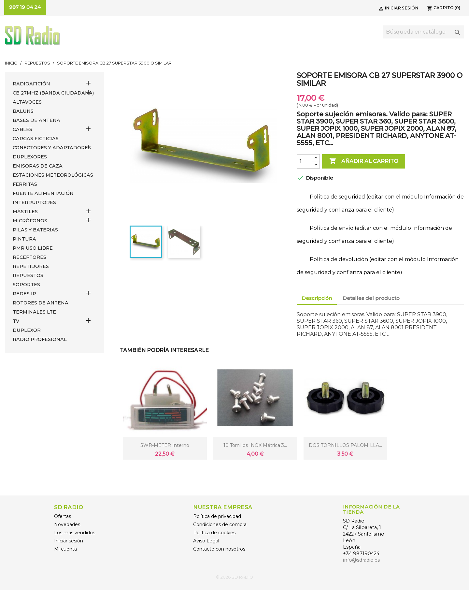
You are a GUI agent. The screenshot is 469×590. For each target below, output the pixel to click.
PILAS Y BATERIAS (35, 230)
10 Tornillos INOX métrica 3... (255, 445)
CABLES (22, 129)
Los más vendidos (74, 533)
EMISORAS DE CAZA (38, 166)
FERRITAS (25, 184)
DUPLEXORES (30, 157)
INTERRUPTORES (34, 202)
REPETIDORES (31, 266)
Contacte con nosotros (219, 549)
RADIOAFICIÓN (31, 84)
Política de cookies (214, 533)
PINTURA (24, 239)
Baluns (23, 111)
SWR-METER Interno (164, 445)
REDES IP (24, 294)
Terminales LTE (34, 312)
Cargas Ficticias (36, 138)
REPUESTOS (28, 275)
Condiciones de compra (220, 524)
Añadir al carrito (363, 161)
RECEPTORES (29, 257)
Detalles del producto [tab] (371, 298)
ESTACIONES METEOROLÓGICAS (53, 175)
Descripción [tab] (317, 298)
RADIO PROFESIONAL (40, 339)
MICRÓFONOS (30, 221)
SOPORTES (26, 285)
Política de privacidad (217, 516)
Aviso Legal (206, 541)
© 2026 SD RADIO (234, 577)
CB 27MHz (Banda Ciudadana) (53, 93)
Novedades (67, 524)
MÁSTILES (25, 211)
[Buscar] (423, 31)
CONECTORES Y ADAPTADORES (52, 148)
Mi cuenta (65, 549)
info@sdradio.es (361, 560)
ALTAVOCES (27, 102)
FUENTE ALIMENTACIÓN (43, 193)
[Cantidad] (304, 161)
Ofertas (62, 516)
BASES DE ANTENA (36, 120)
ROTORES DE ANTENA (40, 303)
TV (16, 321)
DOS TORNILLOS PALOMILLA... (345, 445)
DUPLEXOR (27, 330)
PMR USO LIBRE (33, 248)
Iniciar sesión (68, 541)
